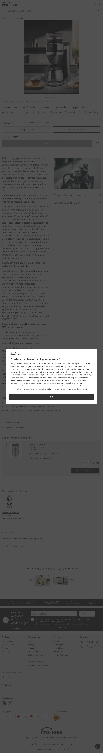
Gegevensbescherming (78, 389)
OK (51, 397)
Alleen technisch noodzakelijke (37, 389)
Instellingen (59, 389)
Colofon (17, 389)
